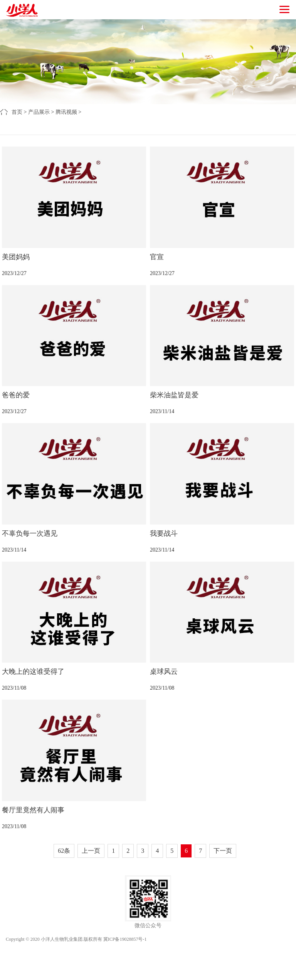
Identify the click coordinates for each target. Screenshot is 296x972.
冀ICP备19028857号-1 (125, 939)
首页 (17, 112)
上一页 (91, 850)
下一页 (223, 850)
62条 (64, 850)
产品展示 (39, 112)
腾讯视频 (66, 112)
